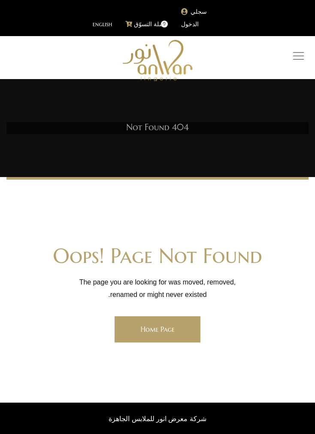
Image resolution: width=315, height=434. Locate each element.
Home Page (157, 329)
